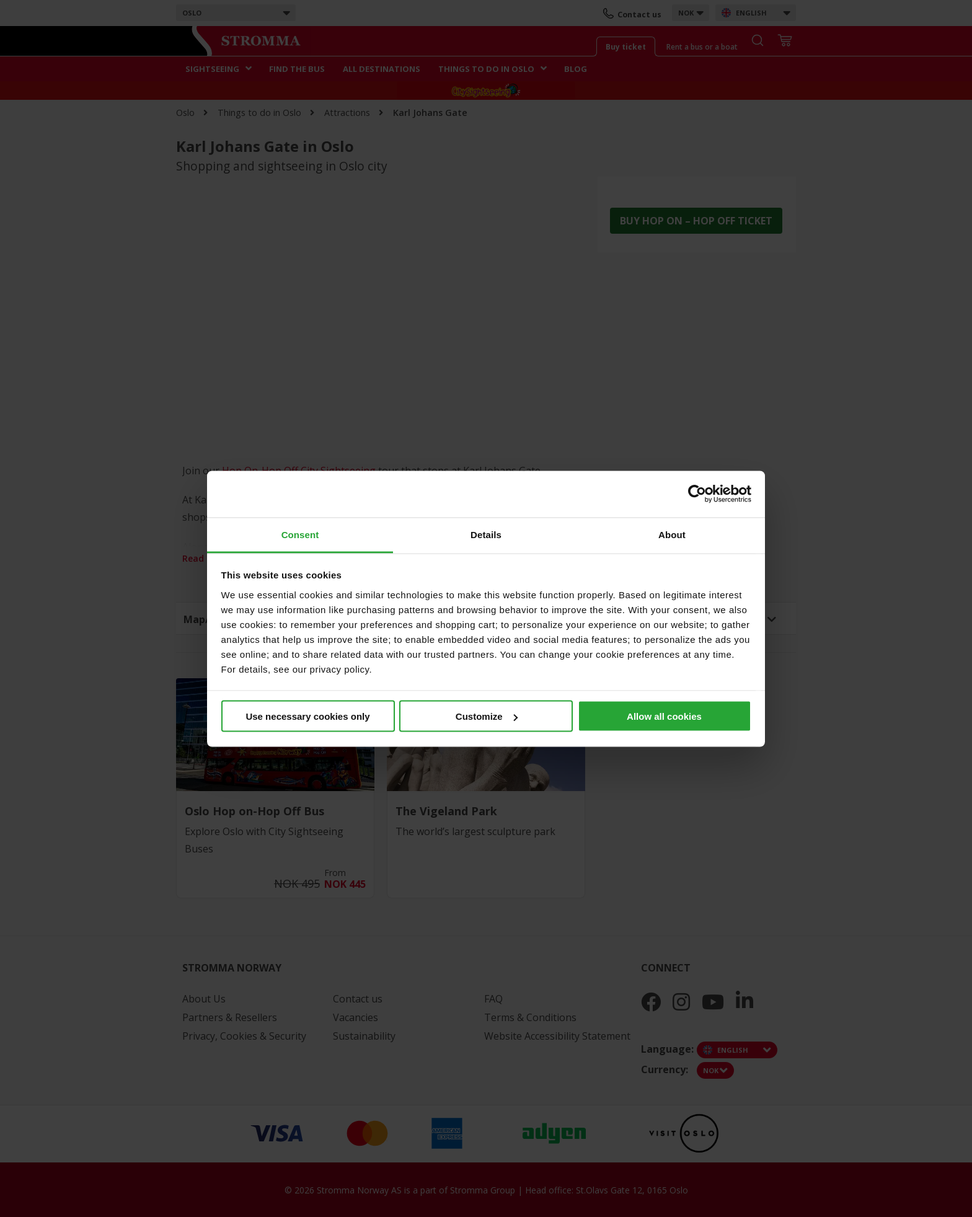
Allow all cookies (664, 716)
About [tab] (672, 534)
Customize (487, 716)
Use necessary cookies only (307, 716)
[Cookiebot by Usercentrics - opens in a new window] (697, 494)
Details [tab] (486, 534)
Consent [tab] (300, 534)
